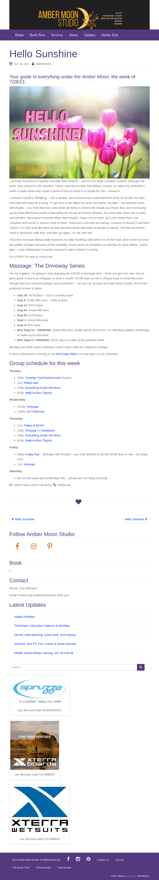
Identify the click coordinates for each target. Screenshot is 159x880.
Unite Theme (117, 876)
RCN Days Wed (66, 354)
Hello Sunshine (23, 519)
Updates (89, 35)
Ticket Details (64, 867)
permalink (64, 485)
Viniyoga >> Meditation (40, 430)
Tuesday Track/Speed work (42, 377)
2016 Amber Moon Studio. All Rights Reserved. (36, 860)
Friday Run (32, 454)
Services (57, 35)
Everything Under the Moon (43, 387)
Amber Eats (109, 35)
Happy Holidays (24, 616)
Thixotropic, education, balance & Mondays (42, 625)
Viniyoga (32, 406)
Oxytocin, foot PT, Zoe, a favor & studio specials (45, 643)
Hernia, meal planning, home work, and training (44, 634)
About (73, 35)
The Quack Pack (21, 867)
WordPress (143, 876)
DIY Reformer (36, 411)
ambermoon (43, 64)
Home (19, 35)
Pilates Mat (31, 382)
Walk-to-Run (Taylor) (38, 392)
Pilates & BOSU (34, 425)
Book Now (37, 35)
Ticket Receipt (43, 867)
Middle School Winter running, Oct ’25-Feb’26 (43, 653)
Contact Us (103, 860)
